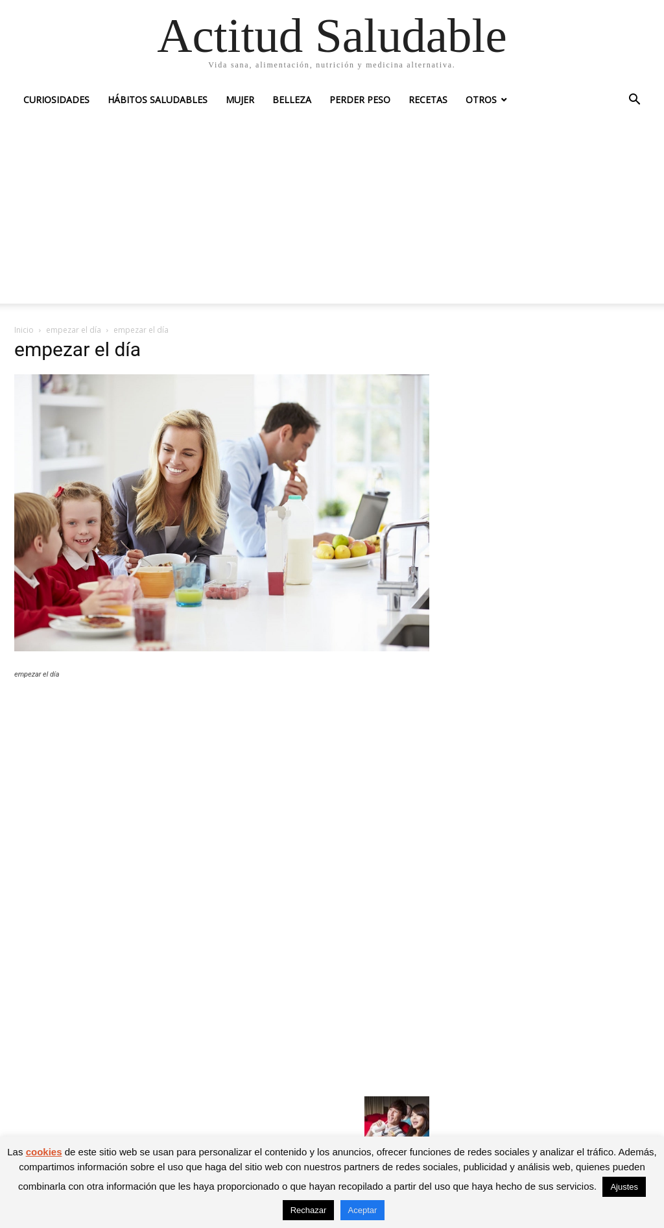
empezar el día (73, 329)
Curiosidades (56, 99)
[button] (634, 101)
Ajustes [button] (624, 1187)
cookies (44, 1151)
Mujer (240, 99)
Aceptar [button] (362, 1210)
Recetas (428, 99)
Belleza (291, 99)
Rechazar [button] (308, 1210)
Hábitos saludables (158, 99)
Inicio (24, 329)
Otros (481, 99)
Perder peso (359, 99)
